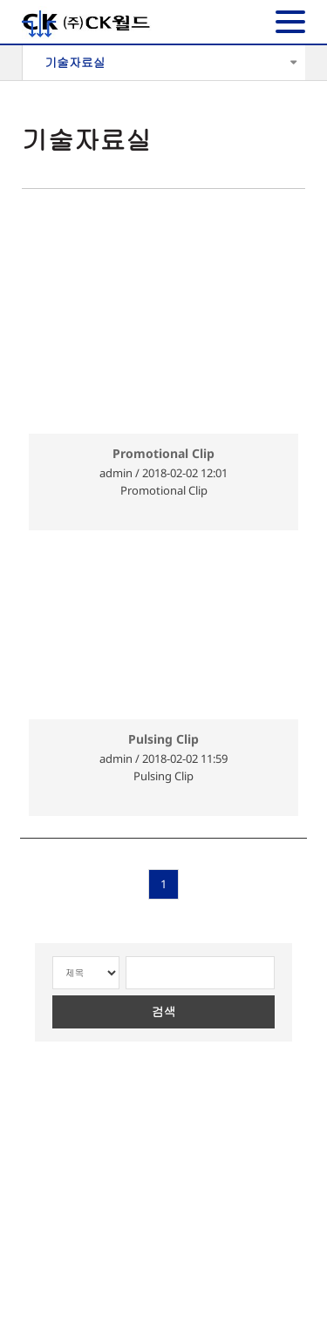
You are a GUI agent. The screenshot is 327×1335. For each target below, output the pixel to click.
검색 (164, 1011)
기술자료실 (75, 62)
